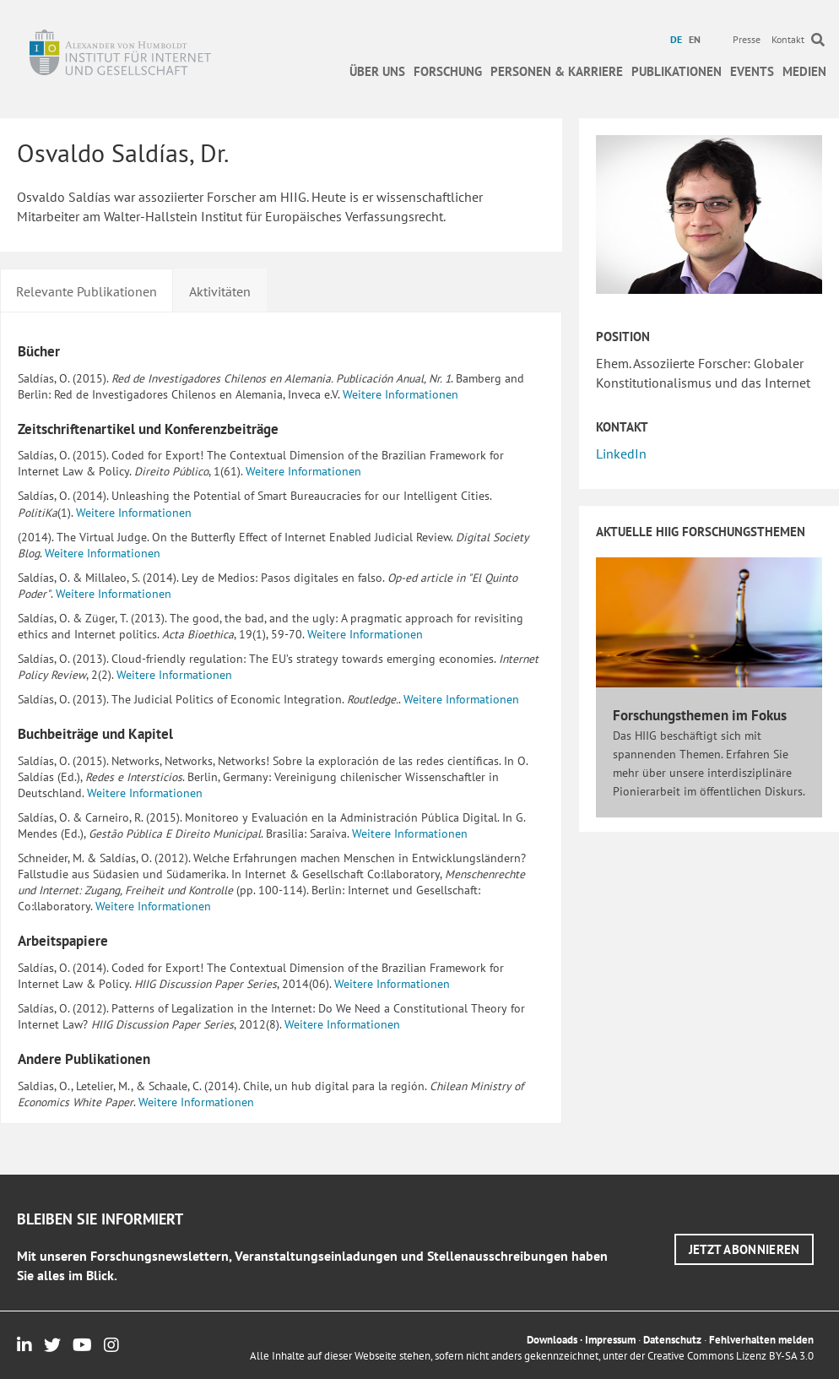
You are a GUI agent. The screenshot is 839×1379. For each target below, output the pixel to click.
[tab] (86, 290)
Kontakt (787, 39)
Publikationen (676, 71)
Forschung (448, 71)
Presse (747, 39)
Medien (804, 71)
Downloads (552, 1340)
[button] (744, 1249)
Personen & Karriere (556, 71)
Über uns (377, 71)
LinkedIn (621, 453)
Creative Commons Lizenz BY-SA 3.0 (730, 1356)
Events (752, 71)
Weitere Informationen (400, 394)
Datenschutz (672, 1340)
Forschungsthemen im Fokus (700, 715)
